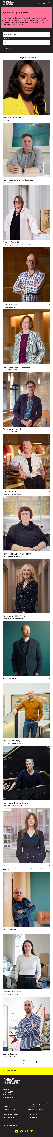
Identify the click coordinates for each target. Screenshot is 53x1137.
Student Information (9, 1109)
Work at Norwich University (36, 1109)
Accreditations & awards (10, 1114)
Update (7, 48)
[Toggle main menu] (49, 3)
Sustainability (32, 1106)
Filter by (6, 38)
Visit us (5, 1106)
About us (9, 1070)
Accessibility (32, 1117)
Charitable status (8, 1117)
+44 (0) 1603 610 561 (8, 1097)
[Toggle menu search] (39, 3)
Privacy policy (32, 1112)
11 (34, 1062)
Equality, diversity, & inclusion (38, 1104)
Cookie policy (32, 1114)
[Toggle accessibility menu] (44, 3)
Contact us (6, 1112)
